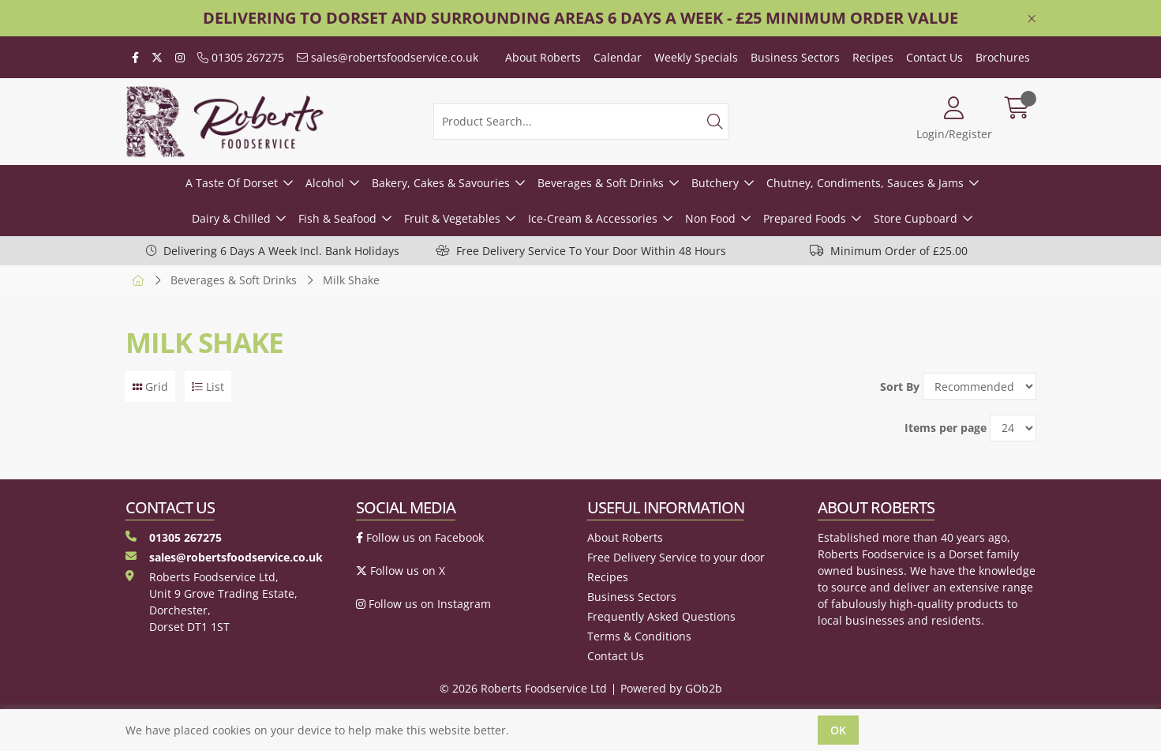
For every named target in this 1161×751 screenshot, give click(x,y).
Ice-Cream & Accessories (592, 218)
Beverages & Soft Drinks (600, 182)
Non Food (710, 218)
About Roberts (543, 57)
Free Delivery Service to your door (676, 557)
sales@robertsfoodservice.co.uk (387, 57)
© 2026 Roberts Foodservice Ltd (523, 688)
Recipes (872, 57)
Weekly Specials (696, 57)
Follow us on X (400, 570)
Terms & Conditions (639, 636)
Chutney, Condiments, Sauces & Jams (865, 182)
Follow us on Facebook (420, 537)
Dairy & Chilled (231, 218)
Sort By (899, 386)
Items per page (945, 427)
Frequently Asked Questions (661, 616)
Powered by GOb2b (671, 688)
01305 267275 (240, 57)
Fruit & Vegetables (452, 218)
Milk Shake (351, 279)
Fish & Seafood (337, 218)
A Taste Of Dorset (231, 182)
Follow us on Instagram (423, 603)
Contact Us (934, 57)
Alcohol (324, 182)
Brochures (1003, 57)
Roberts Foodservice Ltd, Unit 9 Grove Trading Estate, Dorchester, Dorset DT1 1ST (211, 601)
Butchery (715, 182)
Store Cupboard (915, 218)
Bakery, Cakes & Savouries (441, 182)
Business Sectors (795, 57)
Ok (838, 730)
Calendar (618, 57)
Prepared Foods (804, 218)
